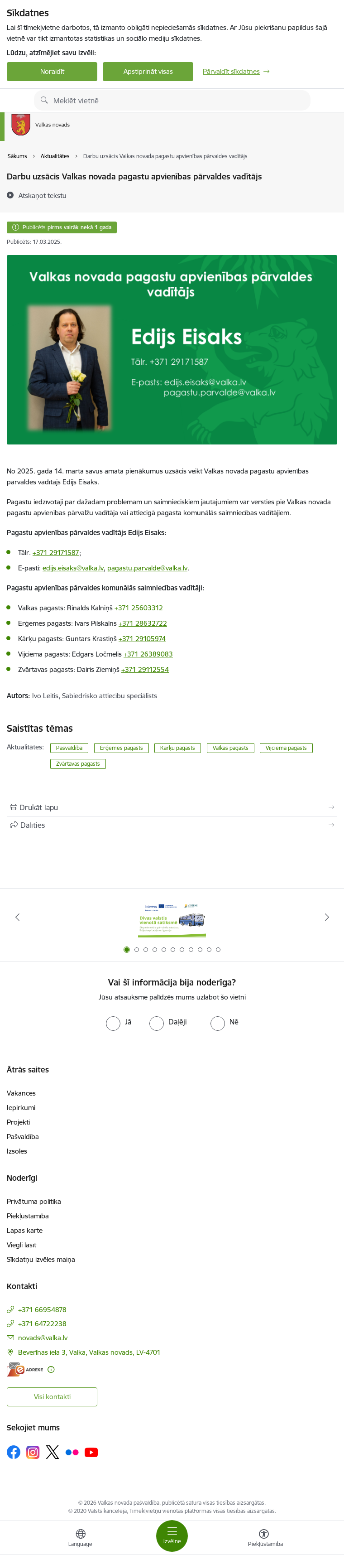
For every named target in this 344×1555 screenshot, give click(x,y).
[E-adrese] (25, 1369)
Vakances (21, 1093)
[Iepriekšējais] (17, 917)
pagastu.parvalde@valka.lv (147, 568)
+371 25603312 (139, 608)
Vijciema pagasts (286, 747)
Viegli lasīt (21, 1245)
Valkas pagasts (230, 747)
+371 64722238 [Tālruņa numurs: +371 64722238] (42, 1323)
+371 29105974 (142, 638)
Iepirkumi (21, 1107)
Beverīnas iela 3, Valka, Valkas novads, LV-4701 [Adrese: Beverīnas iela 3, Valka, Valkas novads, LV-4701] (89, 1352)
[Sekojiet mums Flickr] (72, 1451)
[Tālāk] (327, 917)
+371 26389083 (148, 654)
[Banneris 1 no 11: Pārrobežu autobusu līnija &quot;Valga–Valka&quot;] (172, 917)
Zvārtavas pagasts (78, 763)
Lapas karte (25, 1230)
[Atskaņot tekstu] (43, 195)
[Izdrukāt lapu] (172, 807)
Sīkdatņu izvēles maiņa (41, 1259)
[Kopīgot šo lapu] (172, 825)
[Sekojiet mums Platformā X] (52, 1452)
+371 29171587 (56, 552)
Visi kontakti (52, 1396)
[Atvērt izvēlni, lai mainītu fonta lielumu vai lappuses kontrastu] (264, 1539)
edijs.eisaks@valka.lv (73, 568)
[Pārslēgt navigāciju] (172, 1536)
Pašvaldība (69, 747)
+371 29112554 (145, 669)
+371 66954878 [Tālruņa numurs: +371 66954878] (42, 1309)
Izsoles (17, 1151)
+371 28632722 (143, 623)
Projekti (18, 1122)
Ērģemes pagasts (121, 747)
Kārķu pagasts (177, 747)
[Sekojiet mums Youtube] (91, 1451)
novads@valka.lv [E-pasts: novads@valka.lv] (42, 1337)
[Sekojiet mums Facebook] (13, 1452)
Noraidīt (52, 71)
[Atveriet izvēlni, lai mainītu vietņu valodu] (80, 1539)
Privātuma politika (34, 1201)
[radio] (118, 1021)
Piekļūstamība (28, 1216)
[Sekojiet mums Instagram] (33, 1452)
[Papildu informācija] (51, 1369)
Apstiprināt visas (148, 71)
